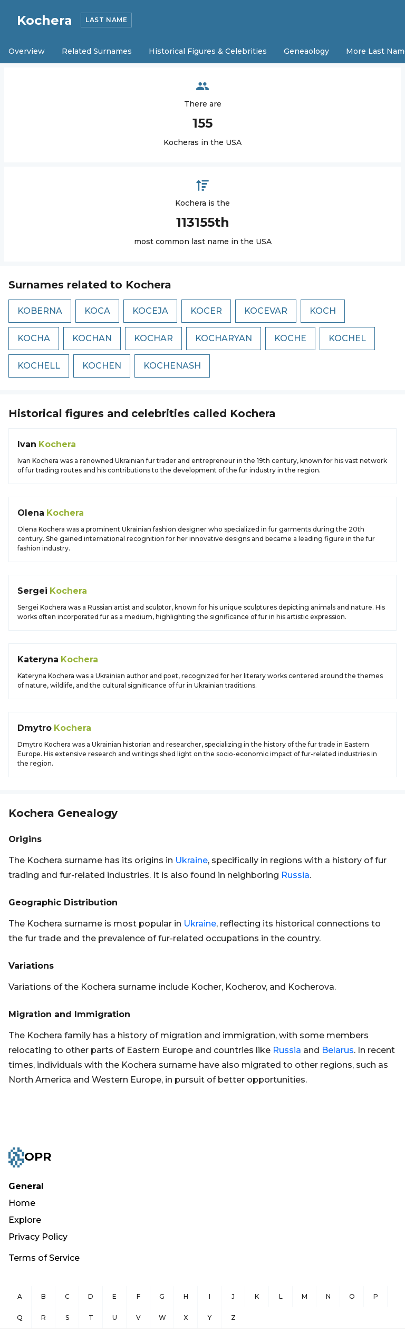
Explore (24, 1220)
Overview (26, 51)
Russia (295, 875)
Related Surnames (97, 51)
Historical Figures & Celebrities (208, 51)
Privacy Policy (38, 1237)
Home (21, 1203)
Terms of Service (44, 1258)
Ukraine (191, 860)
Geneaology (306, 51)
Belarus (338, 1050)
